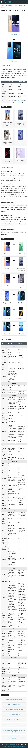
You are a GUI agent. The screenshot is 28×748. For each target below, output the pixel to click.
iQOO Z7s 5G (14, 61)
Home (2, 5)
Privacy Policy (6, 746)
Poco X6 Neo (14, 34)
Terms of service (15, 746)
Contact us (22, 746)
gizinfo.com (12, 744)
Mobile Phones (9, 5)
